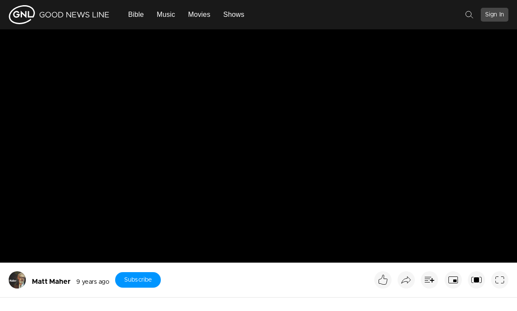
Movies (199, 14)
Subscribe (138, 280)
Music (166, 14)
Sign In (494, 15)
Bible (136, 14)
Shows (233, 14)
